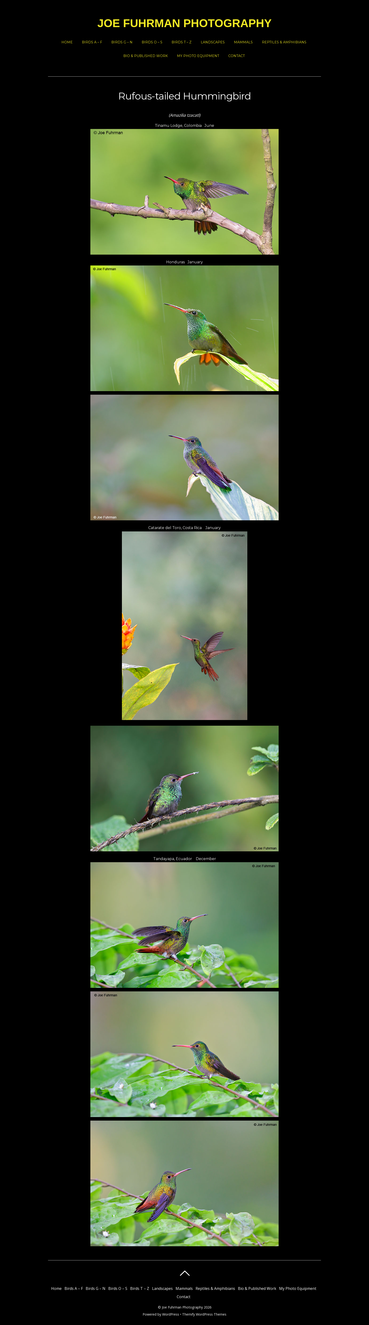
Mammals (243, 42)
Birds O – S (152, 42)
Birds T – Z (182, 42)
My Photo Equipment (198, 56)
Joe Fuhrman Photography (182, 1307)
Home (67, 42)
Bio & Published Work (145, 56)
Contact (236, 56)
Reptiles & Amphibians (284, 42)
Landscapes (213, 42)
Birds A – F (92, 42)
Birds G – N (121, 42)
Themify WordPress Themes (204, 1314)
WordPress (170, 1314)
